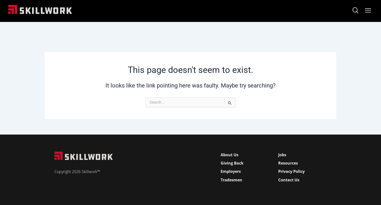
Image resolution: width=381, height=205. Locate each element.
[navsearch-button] (355, 11)
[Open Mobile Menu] (368, 9)
